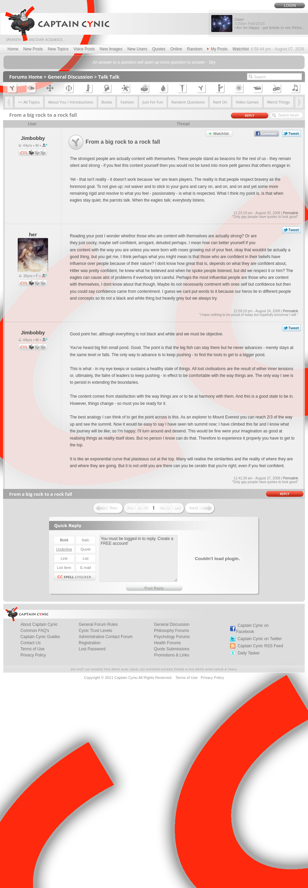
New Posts (33, 49)
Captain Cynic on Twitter (259, 638)
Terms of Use (186, 678)
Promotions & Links (171, 655)
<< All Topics (29, 102)
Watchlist (240, 49)
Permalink (290, 213)
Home (12, 49)
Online (176, 49)
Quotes (159, 49)
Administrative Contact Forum (106, 636)
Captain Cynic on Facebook (252, 628)
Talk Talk (109, 77)
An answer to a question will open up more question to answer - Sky (154, 62)
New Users (137, 49)
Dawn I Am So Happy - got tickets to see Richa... (269, 23)
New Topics (58, 49)
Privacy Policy (33, 655)
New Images (111, 49)
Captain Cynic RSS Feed (260, 646)
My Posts (217, 49)
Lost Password (92, 649)
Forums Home (26, 77)
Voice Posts (84, 49)
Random (194, 49)
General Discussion (70, 77)
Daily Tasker (248, 653)
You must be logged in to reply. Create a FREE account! (138, 558)
